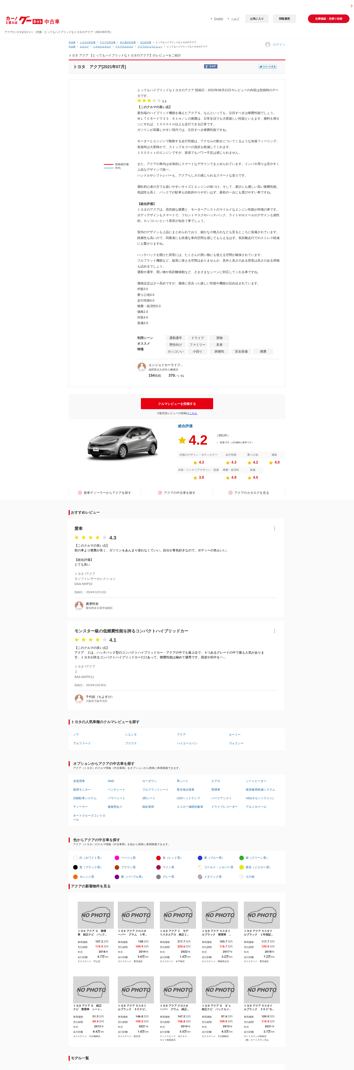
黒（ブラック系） (91, 867)
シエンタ (131, 734)
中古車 (72, 42)
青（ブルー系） (214, 857)
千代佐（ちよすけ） (100, 697)
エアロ (215, 781)
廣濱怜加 (92, 604)
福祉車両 (148, 806)
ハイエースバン (187, 743)
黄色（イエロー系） (259, 867)
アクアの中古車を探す (180, 492)
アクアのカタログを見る (251, 492)
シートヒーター (256, 781)
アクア (181, 734)
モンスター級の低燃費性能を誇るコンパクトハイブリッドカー (131, 631)
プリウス (131, 743)
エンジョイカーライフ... (166, 365)
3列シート (149, 798)
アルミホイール (256, 806)
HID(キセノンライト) (259, 798)
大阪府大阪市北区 (96, 701)
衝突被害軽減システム (260, 789)
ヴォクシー (236, 743)
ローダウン (149, 781)
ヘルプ (235, 18)
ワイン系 (168, 867)
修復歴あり (115, 806)
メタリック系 (213, 876)
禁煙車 (215, 789)
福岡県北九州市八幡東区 (163, 369)
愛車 (79, 528)
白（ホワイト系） (91, 857)
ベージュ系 (128, 857)
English (218, 18)
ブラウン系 (128, 867)
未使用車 (79, 781)
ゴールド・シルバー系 (218, 867)
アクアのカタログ (124, 46)
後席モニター (82, 789)
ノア (76, 734)
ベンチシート (116, 789)
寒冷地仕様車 (185, 789)
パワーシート (116, 798)
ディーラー (80, 806)
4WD (111, 781)
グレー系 (168, 876)
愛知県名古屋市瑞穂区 (99, 608)
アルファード (82, 743)
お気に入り (257, 18)
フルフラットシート (155, 789)
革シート (183, 781)
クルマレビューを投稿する (177, 404)
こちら (193, 413)
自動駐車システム (85, 798)
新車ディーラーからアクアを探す (107, 492)
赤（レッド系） (173, 857)
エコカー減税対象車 (190, 806)
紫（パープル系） (132, 876)
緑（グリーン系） (257, 857)
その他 (250, 876)
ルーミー (235, 734)
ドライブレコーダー (224, 806)
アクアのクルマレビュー (150, 46)
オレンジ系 (86, 876)
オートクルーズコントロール (89, 817)
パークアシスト (221, 798)
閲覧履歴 (284, 18)
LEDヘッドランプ (188, 798)
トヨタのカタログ (102, 46)
